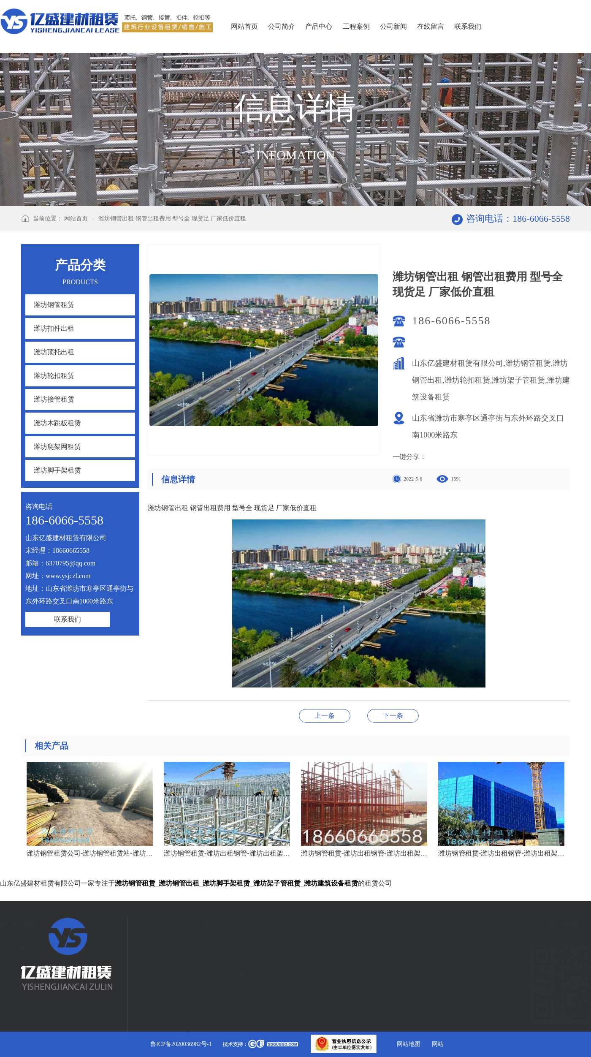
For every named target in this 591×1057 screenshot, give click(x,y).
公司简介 (281, 26)
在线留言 (430, 26)
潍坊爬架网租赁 (57, 446)
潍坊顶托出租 (54, 352)
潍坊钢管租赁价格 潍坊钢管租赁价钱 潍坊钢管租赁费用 (324, 715)
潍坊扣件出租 (54, 328)
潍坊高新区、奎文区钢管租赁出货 (393, 715)
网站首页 (244, 26)
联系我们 (467, 26)
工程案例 (356, 26)
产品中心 (318, 26)
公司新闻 (393, 26)
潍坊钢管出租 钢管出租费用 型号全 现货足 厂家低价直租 (172, 218)
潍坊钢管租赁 (54, 304)
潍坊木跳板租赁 (57, 423)
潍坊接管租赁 (54, 399)
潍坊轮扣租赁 (54, 375)
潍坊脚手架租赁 (57, 470)
